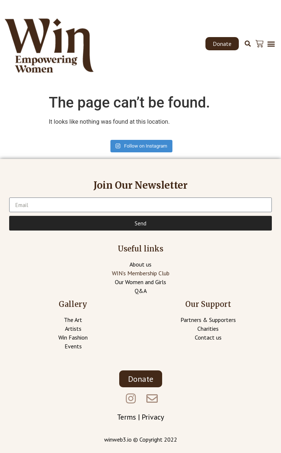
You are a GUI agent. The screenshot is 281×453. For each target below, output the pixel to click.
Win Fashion (73, 337)
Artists (73, 328)
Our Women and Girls (140, 282)
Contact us (208, 337)
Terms (126, 417)
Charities (208, 328)
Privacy (153, 417)
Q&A (141, 290)
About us (140, 264)
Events (73, 346)
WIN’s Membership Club (140, 273)
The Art (73, 319)
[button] (222, 43)
